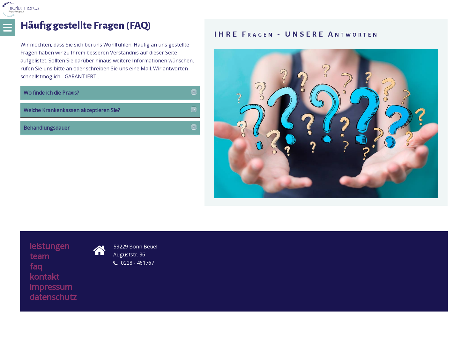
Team (39, 256)
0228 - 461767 (137, 262)
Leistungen (50, 246)
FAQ (36, 266)
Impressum (51, 287)
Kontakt (44, 276)
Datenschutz (53, 297)
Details (194, 92)
